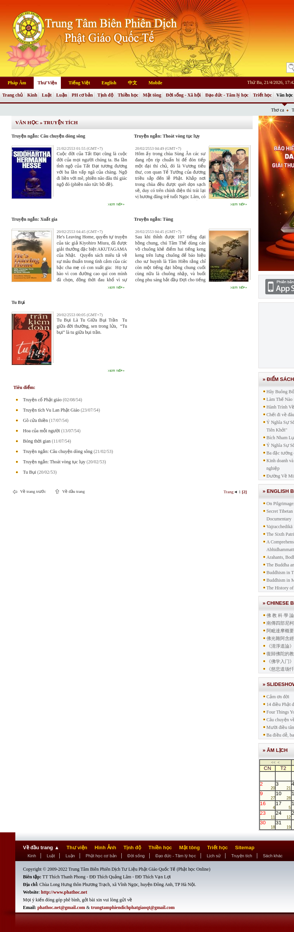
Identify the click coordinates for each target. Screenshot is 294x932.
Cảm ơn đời (277, 696)
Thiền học (128, 95)
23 (267, 814)
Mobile (155, 82)
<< (273, 762)
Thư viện (77, 847)
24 (283, 814)
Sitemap (245, 847)
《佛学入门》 (280, 661)
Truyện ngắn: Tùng (153, 219)
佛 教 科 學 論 (280, 615)
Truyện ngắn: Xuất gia (34, 219)
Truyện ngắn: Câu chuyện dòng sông (48, 136)
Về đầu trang (73, 491)
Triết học (262, 95)
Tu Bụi (18, 302)
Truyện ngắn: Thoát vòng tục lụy (167, 136)
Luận (61, 95)
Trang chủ (12, 95)
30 (267, 824)
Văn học (284, 95)
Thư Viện (47, 82)
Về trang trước (32, 491)
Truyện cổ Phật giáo (42, 399)
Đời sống (136, 855)
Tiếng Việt (79, 82)
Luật (47, 95)
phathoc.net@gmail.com (61, 907)
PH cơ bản (82, 95)
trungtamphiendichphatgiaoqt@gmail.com (133, 907)
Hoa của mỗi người (41, 430)
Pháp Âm (17, 82)
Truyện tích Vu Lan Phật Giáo (51, 410)
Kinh (32, 95)
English (108, 82)
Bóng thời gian (37, 441)
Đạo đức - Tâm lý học (226, 95)
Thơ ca (277, 110)
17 (283, 805)
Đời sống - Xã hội (183, 95)
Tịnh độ (105, 95)
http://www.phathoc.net (64, 892)
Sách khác (273, 855)
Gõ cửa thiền (35, 420)
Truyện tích (61, 122)
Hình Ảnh (105, 847)
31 (283, 824)
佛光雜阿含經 (280, 638)
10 (283, 795)
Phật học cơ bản (101, 855)
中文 (132, 82)
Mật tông (152, 95)
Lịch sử (213, 855)
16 (267, 805)
